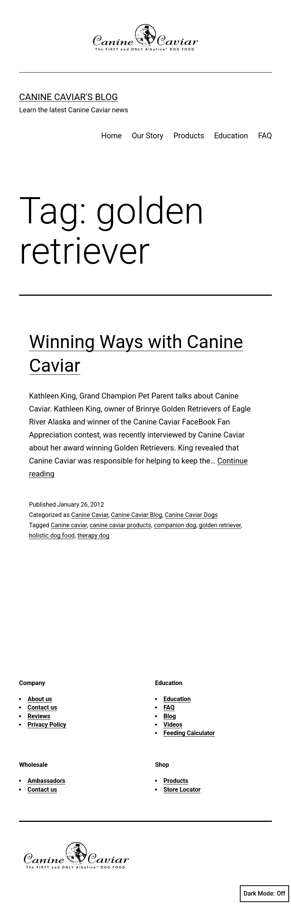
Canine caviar (69, 525)
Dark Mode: (264, 893)
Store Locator (181, 789)
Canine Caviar (89, 514)
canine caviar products (120, 525)
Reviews (38, 716)
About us (39, 699)
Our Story (147, 135)
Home (111, 135)
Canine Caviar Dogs (191, 514)
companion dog (175, 525)
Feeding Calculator (189, 733)
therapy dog (94, 535)
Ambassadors (46, 780)
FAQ (265, 135)
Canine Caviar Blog (136, 514)
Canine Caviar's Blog (68, 97)
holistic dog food (51, 535)
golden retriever (220, 525)
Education (231, 135)
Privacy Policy (46, 724)
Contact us (42, 707)
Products (188, 135)
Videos (173, 724)
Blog (169, 716)
